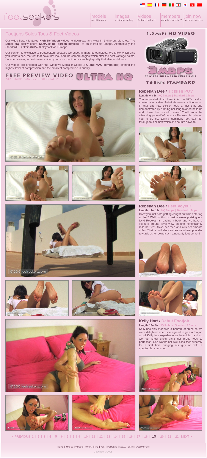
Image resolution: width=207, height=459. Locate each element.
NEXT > (186, 436)
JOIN (103, 447)
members (170, 16)
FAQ (96, 447)
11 (93, 436)
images (122, 16)
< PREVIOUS (21, 436)
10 (86, 436)
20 (162, 436)
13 (108, 436)
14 (116, 436)
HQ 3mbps (164, 95)
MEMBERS (112, 447)
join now (193, 16)
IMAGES (69, 447)
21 (169, 436)
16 (131, 436)
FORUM (88, 447)
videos (144, 16)
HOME (60, 447)
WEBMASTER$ (142, 447)
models (98, 16)
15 (123, 436)
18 (146, 436)
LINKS (131, 447)
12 (101, 436)
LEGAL (122, 447)
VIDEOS (79, 447)
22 (177, 436)
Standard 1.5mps (184, 95)
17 (138, 436)
